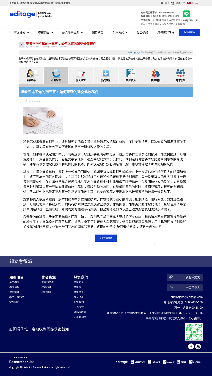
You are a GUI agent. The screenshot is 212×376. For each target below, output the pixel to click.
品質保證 (142, 32)
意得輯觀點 (48, 282)
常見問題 (14, 302)
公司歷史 (79, 292)
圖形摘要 (97, 32)
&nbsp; (88, 342)
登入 (164, 3)
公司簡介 (79, 287)
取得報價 (189, 32)
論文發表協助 (72, 32)
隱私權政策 (80, 312)
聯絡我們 (79, 302)
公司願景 (79, 282)
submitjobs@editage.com (166, 16)
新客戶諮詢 (184, 277)
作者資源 (138, 52)
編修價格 (14, 287)
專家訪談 (46, 287)
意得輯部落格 (165, 32)
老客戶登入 (184, 288)
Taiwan (194, 3)
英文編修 (21, 32)
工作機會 (79, 307)
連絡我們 (177, 3)
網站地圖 (46, 292)
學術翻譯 (45, 32)
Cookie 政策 (80, 317)
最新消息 (79, 297)
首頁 (130, 52)
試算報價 (106, 237)
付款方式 (120, 32)
